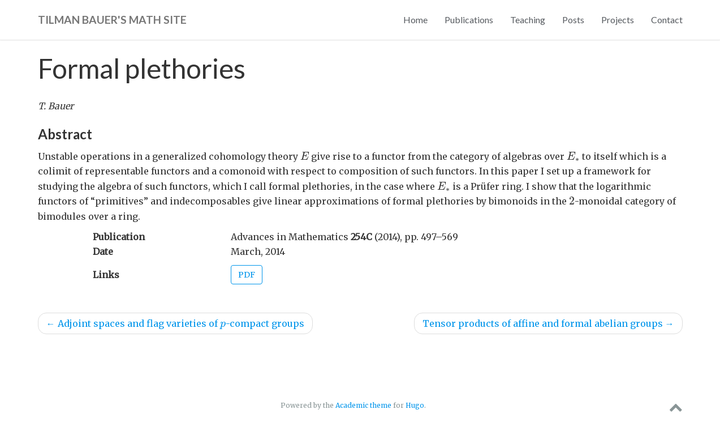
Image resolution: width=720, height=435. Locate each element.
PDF (246, 275)
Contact (667, 19)
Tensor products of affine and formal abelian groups (548, 323)
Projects (617, 19)
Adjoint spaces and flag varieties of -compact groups (175, 323)
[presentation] (304, 156)
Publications (469, 19)
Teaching (527, 19)
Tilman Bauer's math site (112, 19)
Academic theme (363, 405)
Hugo (415, 405)
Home (415, 19)
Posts (573, 19)
